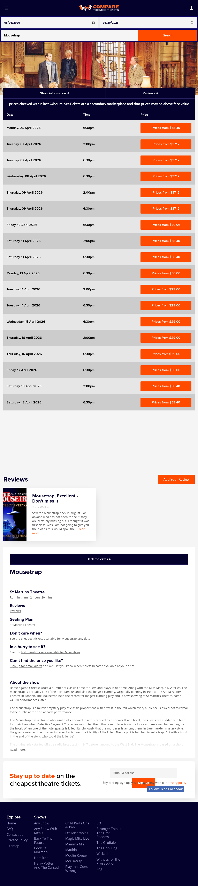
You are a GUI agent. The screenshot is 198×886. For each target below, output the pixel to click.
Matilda (71, 849)
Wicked (102, 853)
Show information (54, 93)
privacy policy (177, 783)
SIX (99, 823)
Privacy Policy (17, 840)
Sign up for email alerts (26, 666)
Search (168, 35)
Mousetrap (73, 861)
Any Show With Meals (45, 830)
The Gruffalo (106, 842)
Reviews (15, 611)
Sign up (177, 773)
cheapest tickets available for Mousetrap (49, 639)
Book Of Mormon (41, 850)
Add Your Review (176, 479)
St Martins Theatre (23, 625)
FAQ (10, 828)
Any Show (41, 823)
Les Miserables (76, 833)
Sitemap (13, 846)
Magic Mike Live (77, 838)
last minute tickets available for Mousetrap (50, 652)
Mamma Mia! (75, 844)
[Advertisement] (99, 439)
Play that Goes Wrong (76, 868)
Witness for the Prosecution (108, 861)
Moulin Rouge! (76, 855)
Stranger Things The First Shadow (109, 832)
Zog (99, 869)
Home (11, 823)
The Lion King (107, 848)
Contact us (15, 834)
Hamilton (41, 858)
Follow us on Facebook (166, 789)
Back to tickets (99, 559)
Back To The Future (43, 840)
